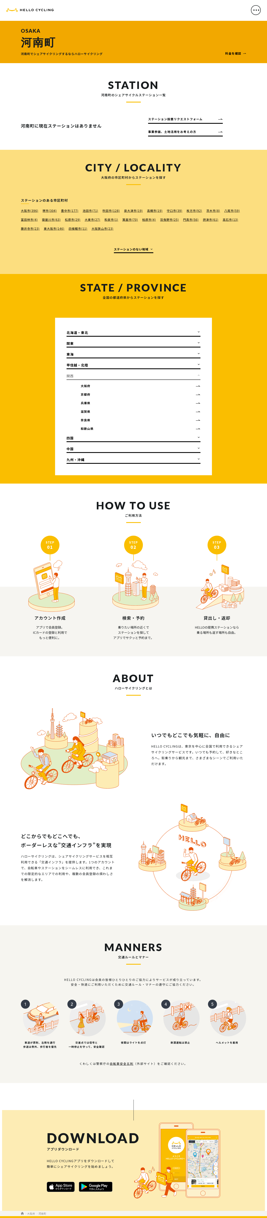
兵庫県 (85, 403)
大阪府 (85, 386)
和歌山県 (87, 428)
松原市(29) (73, 220)
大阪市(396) (29, 211)
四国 (70, 437)
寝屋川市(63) (51, 220)
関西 (70, 375)
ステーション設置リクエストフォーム (175, 119)
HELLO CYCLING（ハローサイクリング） (30, 11)
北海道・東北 (77, 332)
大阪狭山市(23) (102, 228)
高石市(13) (230, 220)
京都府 (85, 394)
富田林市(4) (29, 220)
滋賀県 (85, 411)
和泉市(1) (111, 220)
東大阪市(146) (54, 228)
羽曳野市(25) (169, 220)
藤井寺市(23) (30, 228)
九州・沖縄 (75, 459)
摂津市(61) (210, 220)
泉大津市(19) (133, 211)
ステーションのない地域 (131, 249)
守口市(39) (174, 211)
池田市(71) (90, 211)
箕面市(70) (130, 220)
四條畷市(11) (78, 228)
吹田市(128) (111, 211)
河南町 (42, 1213)
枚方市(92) (194, 211)
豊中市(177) (69, 211)
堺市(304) (50, 211)
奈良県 (85, 420)
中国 (70, 448)
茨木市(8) (213, 211)
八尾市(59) (232, 211)
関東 (70, 343)
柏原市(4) (149, 220)
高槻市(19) (155, 211)
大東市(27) (92, 220)
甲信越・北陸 (77, 365)
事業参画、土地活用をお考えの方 (172, 132)
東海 (70, 354)
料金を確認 (233, 53)
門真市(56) (191, 220)
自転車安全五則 (122, 1064)
